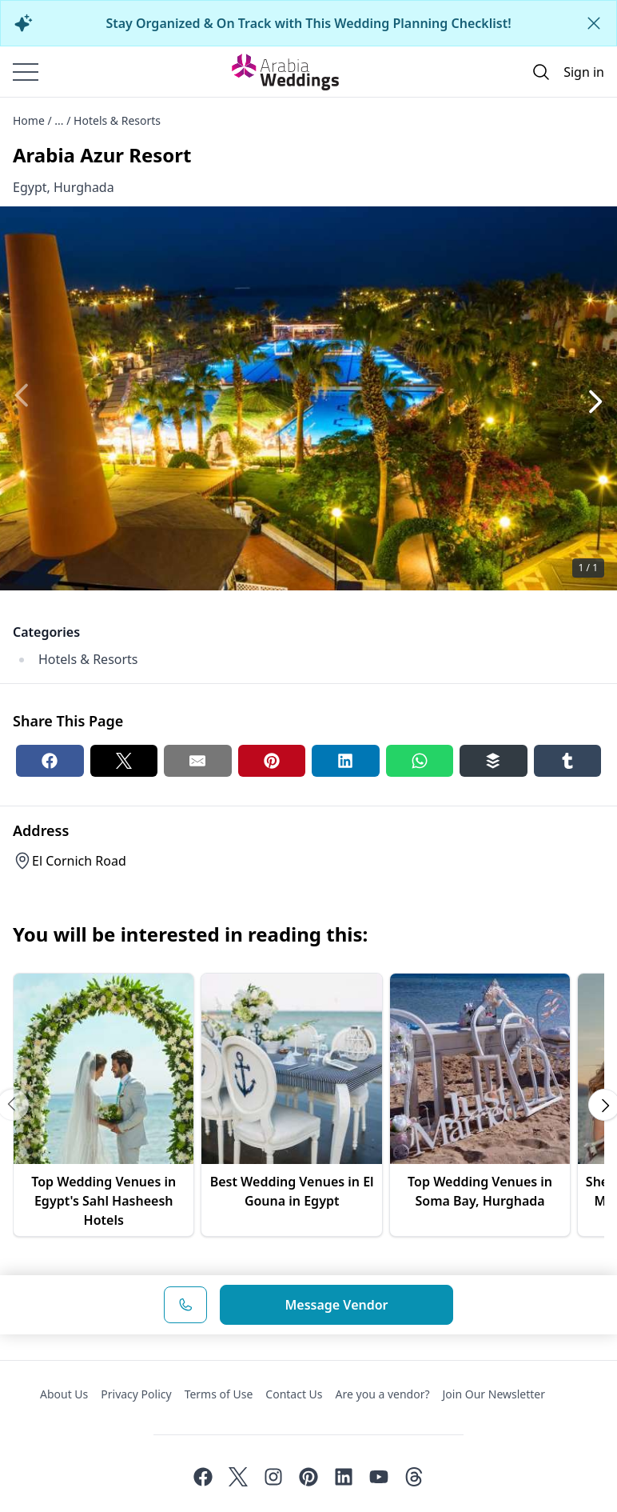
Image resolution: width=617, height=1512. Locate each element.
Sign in (583, 72)
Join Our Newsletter (494, 1394)
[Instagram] (273, 1476)
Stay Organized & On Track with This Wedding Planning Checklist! (308, 23)
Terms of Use (219, 1394)
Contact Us (293, 1394)
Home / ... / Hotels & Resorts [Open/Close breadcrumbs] (87, 120)
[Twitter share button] (124, 761)
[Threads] (414, 1476)
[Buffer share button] (493, 761)
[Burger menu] (25, 72)
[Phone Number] (185, 1304)
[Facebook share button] (50, 761)
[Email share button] (198, 761)
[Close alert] (593, 23)
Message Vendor (336, 1305)
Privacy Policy (136, 1394)
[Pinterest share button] (272, 761)
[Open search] (541, 72)
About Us (64, 1394)
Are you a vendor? (383, 1394)
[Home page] (285, 72)
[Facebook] (203, 1476)
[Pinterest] (308, 1476)
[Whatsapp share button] (420, 761)
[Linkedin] (343, 1476)
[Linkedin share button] (346, 761)
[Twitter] (238, 1476)
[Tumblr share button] (568, 761)
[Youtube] (378, 1476)
